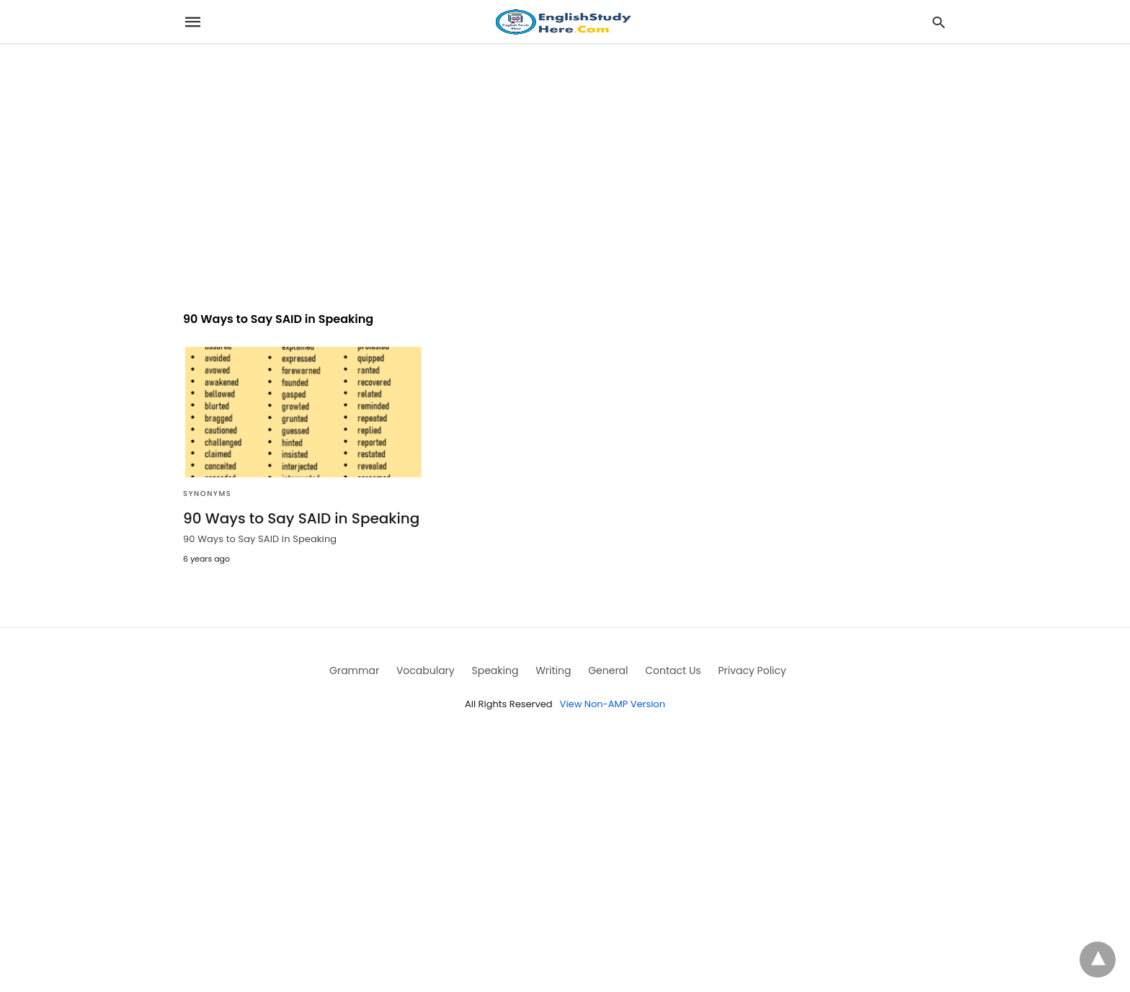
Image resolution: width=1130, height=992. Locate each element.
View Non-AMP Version (612, 704)
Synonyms (207, 493)
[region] (565, 167)
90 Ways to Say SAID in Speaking (301, 518)
